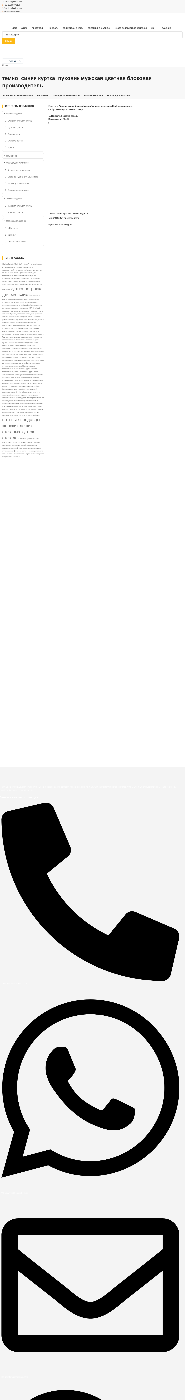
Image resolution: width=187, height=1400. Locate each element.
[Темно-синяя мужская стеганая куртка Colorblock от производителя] (69, 146)
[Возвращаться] (6, 71)
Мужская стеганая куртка (60, 224)
